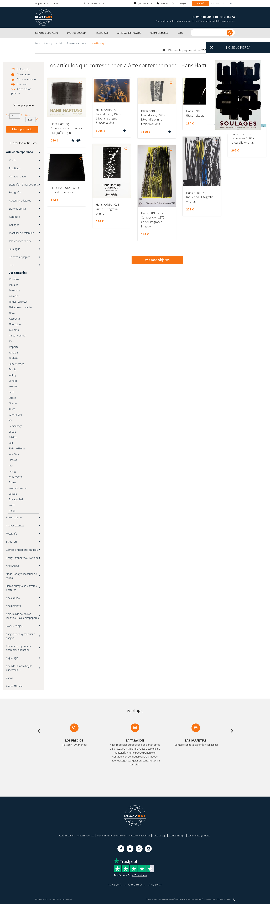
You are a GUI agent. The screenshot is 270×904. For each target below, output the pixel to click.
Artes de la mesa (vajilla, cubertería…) (19, 668)
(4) (128, 884)
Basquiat (13, 493)
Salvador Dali (16, 499)
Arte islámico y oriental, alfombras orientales (19, 648)
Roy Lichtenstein (18, 488)
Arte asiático (13, 598)
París (11, 341)
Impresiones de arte (20, 241)
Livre (11, 265)
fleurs (12, 409)
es (231, 3)
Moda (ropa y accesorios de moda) (21, 575)
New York (14, 386)
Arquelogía (12, 658)
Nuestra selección (27, 79)
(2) (149, 884)
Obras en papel (18, 176)
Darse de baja (159, 835)
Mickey (12, 375)
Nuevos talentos (15, 525)
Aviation (13, 437)
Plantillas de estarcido (21, 233)
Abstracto (14, 318)
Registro (184, 3)
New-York (14, 454)
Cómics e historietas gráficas (22, 549)
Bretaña (13, 358)
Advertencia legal (176, 835)
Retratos (14, 279)
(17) (133, 884)
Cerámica (14, 216)
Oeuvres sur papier (19, 257)
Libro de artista (17, 208)
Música (12, 397)
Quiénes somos (67, 835)
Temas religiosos (18, 301)
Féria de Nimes (17, 448)
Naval (12, 313)
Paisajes (13, 284)
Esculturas (14, 168)
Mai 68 (12, 510)
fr (212, 3)
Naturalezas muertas (20, 307)
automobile (15, 414)
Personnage (15, 426)
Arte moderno (14, 517)
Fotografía (11, 533)
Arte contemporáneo (77, 43)
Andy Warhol (16, 476)
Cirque (12, 431)
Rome (12, 505)
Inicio (37, 43)
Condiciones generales (199, 835)
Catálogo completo (53, 43)
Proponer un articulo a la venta (112, 835)
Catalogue (14, 248)
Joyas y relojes (14, 626)
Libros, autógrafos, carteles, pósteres (21, 587)
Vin (10, 420)
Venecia (13, 352)
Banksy (12, 482)
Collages (14, 224)
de (222, 3)
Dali (11, 442)
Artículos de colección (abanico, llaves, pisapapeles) (22, 615)
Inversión (22, 84)
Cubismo (14, 329)
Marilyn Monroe (17, 335)
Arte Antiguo (13, 565)
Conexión (200, 3)
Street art (11, 541)
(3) (109, 884)
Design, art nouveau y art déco (23, 557)
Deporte (14, 346)
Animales (14, 296)
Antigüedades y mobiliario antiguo (20, 636)
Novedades (23, 74)
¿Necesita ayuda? (85, 835)
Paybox (222, 899)
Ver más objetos (157, 260)
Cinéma (13, 403)
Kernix (231, 899)
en (217, 3)
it (227, 3)
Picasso (13, 459)
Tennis (12, 369)
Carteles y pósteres (20, 200)
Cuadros (13, 160)
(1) (121, 884)
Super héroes (16, 364)
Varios (9, 678)
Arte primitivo (13, 605)
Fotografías (15, 192)
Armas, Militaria (14, 686)
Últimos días (23, 69)
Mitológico (15, 324)
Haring (12, 471)
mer (11, 465)
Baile (11, 392)
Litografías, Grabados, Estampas (26, 184)
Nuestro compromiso (139, 835)
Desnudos (14, 290)
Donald (13, 380)
